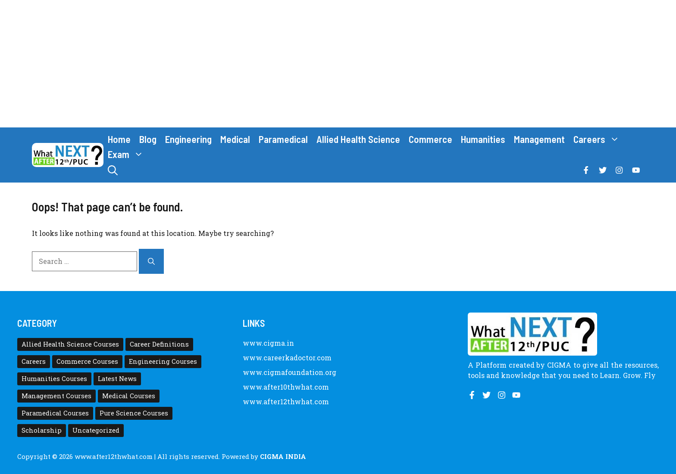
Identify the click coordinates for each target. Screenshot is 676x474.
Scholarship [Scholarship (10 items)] (42, 430)
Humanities (483, 139)
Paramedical (283, 139)
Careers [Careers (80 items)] (34, 361)
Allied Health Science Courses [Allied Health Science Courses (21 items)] (70, 344)
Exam (128, 154)
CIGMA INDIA (283, 456)
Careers (598, 139)
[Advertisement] (338, 63)
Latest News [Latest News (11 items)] (117, 379)
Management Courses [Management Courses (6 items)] (56, 396)
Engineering (188, 139)
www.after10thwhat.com (286, 386)
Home (119, 139)
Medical (235, 139)
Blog (147, 139)
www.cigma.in (268, 342)
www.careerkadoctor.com (287, 357)
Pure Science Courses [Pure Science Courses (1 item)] (134, 413)
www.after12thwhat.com (286, 401)
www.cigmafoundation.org (289, 372)
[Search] (151, 261)
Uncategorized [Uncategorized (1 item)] (95, 430)
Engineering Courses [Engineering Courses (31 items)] (163, 361)
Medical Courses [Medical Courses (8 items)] (128, 396)
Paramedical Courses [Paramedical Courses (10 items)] (55, 413)
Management (539, 139)
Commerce (430, 139)
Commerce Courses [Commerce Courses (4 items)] (87, 361)
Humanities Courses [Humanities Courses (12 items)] (54, 379)
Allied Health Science (358, 139)
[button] (112, 170)
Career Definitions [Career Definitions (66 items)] (159, 344)
